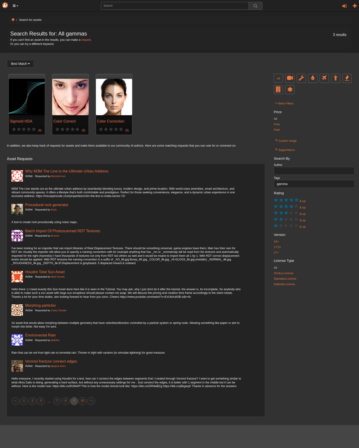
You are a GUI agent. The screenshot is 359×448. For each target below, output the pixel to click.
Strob (54, 209)
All (278, 78)
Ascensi (55, 235)
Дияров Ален (58, 366)
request (86, 39)
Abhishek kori (58, 176)
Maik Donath (58, 276)
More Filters (284, 102)
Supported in (285, 149)
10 (82, 400)
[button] (15, 5)
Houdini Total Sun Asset (45, 272)
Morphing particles (40, 305)
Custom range (285, 140)
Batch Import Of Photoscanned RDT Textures (62, 231)
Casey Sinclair (58, 310)
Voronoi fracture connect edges (51, 361)
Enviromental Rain (40, 335)
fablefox (55, 340)
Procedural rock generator (46, 205)
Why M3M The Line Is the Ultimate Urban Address (66, 171)
